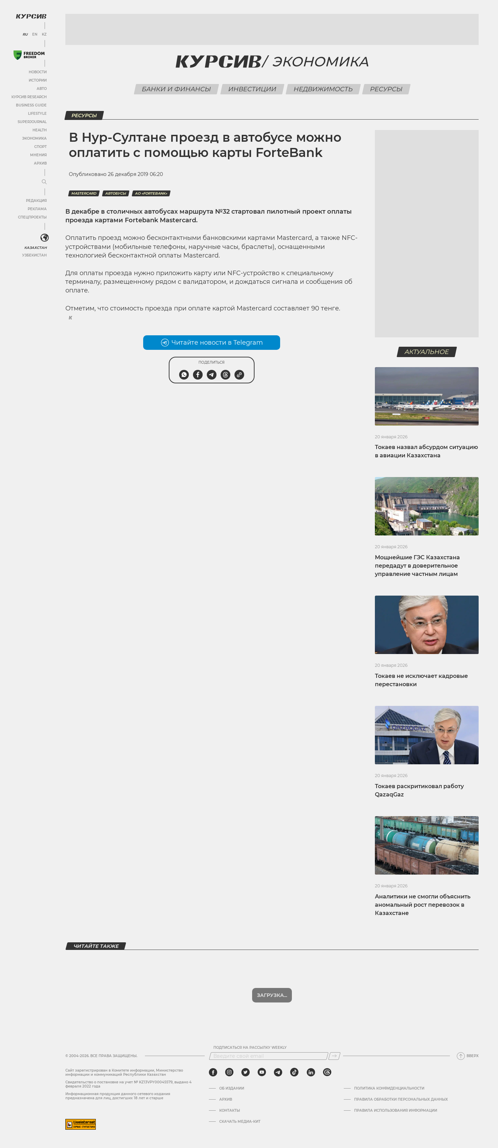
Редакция (36, 200)
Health (40, 130)
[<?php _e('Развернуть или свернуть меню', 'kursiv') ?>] (44, 237)
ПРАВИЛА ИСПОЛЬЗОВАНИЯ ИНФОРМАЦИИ (395, 1111)
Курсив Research (29, 97)
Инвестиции (252, 89)
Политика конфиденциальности (389, 1088)
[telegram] (278, 1072)
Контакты (229, 1111)
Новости (38, 72)
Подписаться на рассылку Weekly (250, 1048)
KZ (44, 34)
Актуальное (427, 352)
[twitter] (245, 1072)
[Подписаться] (334, 1056)
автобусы (116, 193)
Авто (42, 88)
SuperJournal (32, 122)
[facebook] (213, 1072)
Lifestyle (37, 113)
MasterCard (84, 193)
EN (34, 34)
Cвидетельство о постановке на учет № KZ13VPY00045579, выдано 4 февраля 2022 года (128, 1084)
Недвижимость (323, 89)
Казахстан (35, 247)
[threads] (327, 1072)
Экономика (34, 138)
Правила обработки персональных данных (401, 1100)
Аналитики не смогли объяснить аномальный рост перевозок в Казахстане (422, 904)
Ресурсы (386, 89)
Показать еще (272, 995)
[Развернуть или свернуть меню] (44, 182)
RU (25, 34)
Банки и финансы (176, 89)
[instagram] (229, 1072)
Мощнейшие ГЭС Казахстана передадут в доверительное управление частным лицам (417, 565)
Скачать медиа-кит (239, 1122)
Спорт (40, 146)
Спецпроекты (32, 217)
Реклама (37, 209)
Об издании (231, 1088)
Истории (38, 80)
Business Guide (31, 105)
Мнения (38, 155)
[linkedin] (310, 1072)
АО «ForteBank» (151, 193)
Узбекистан (34, 255)
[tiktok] (294, 1072)
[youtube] (262, 1072)
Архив (40, 163)
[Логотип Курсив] (31, 16)
